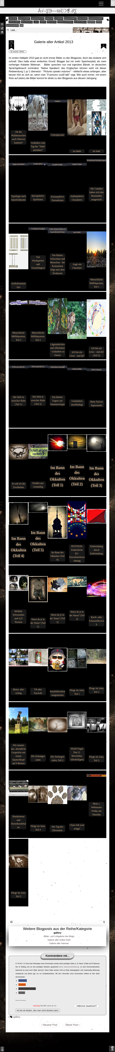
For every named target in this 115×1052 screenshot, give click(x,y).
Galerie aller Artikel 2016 (59, 940)
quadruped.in (80, 22)
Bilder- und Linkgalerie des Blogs (59, 936)
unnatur (49, 18)
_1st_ (36, 22)
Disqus (22, 984)
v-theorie (59, 18)
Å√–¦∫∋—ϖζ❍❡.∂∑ (57, 10)
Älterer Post (72, 1025)
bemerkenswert (96, 18)
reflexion (51, 22)
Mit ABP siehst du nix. (48, 1006)
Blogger (22, 980)
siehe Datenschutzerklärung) (69, 967)
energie (91, 22)
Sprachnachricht (27, 988)
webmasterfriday (65, 22)
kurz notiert (24, 18)
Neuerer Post (49, 1025)
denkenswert (70, 18)
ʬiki (2, 2)
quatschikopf (12, 25)
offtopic (13, 18)
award (43, 22)
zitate (98, 22)
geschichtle (27, 22)
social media (14, 22)
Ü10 (21, 25)
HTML (21, 992)
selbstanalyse (37, 18)
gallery (16, 1017)
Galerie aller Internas (59, 943)
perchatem (82, 18)
